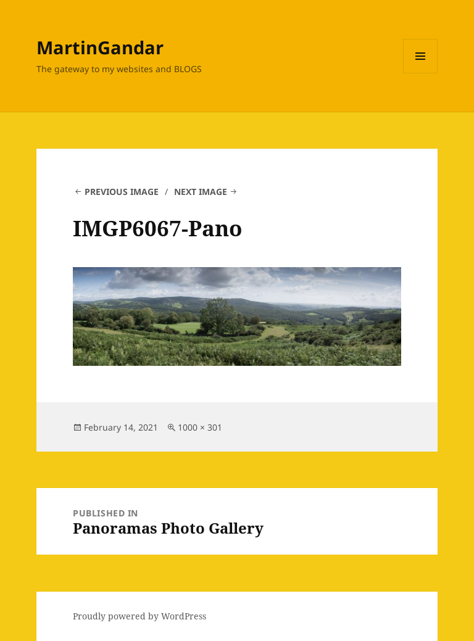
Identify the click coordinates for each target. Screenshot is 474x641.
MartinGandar (100, 47)
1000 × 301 (200, 427)
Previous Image (122, 191)
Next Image (200, 191)
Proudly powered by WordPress (139, 616)
